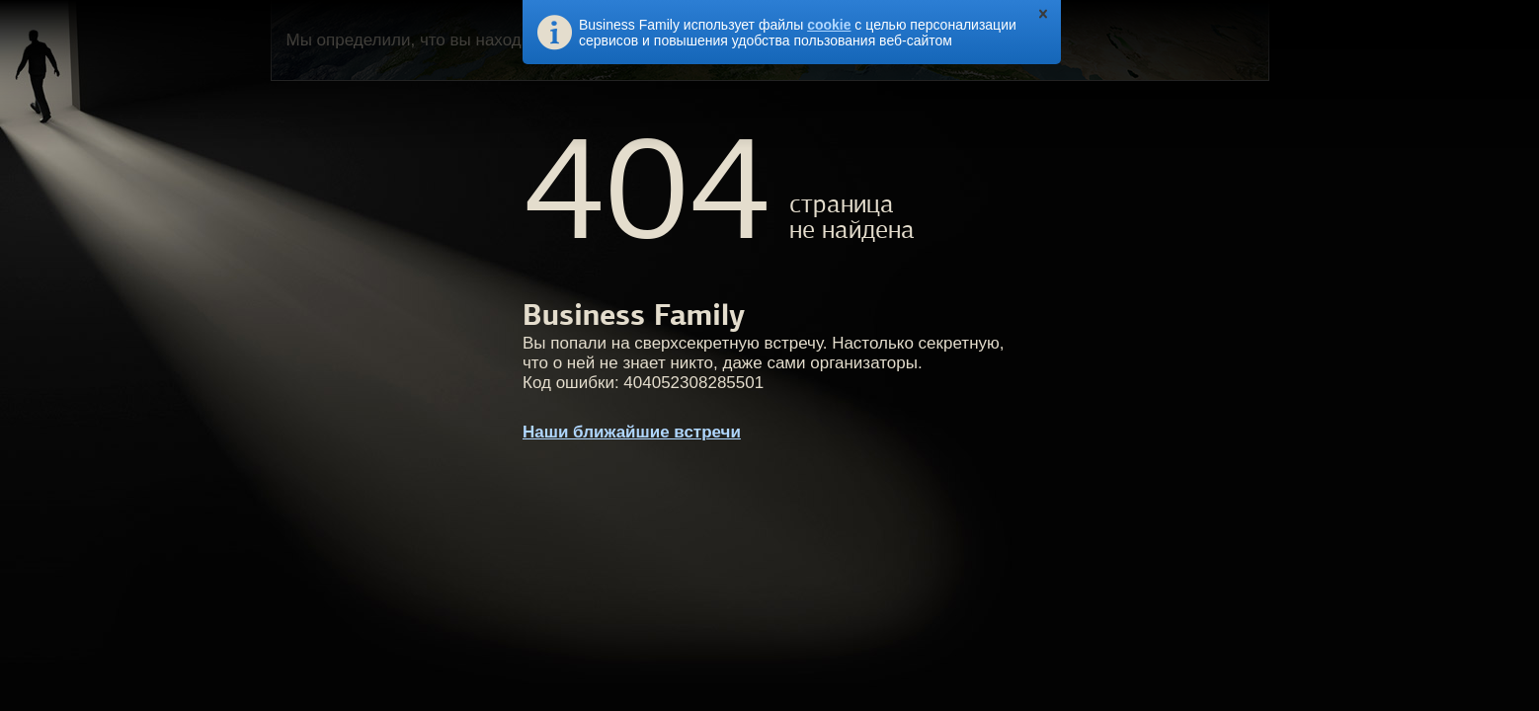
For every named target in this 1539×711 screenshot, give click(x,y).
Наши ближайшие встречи (632, 432)
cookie (828, 25)
